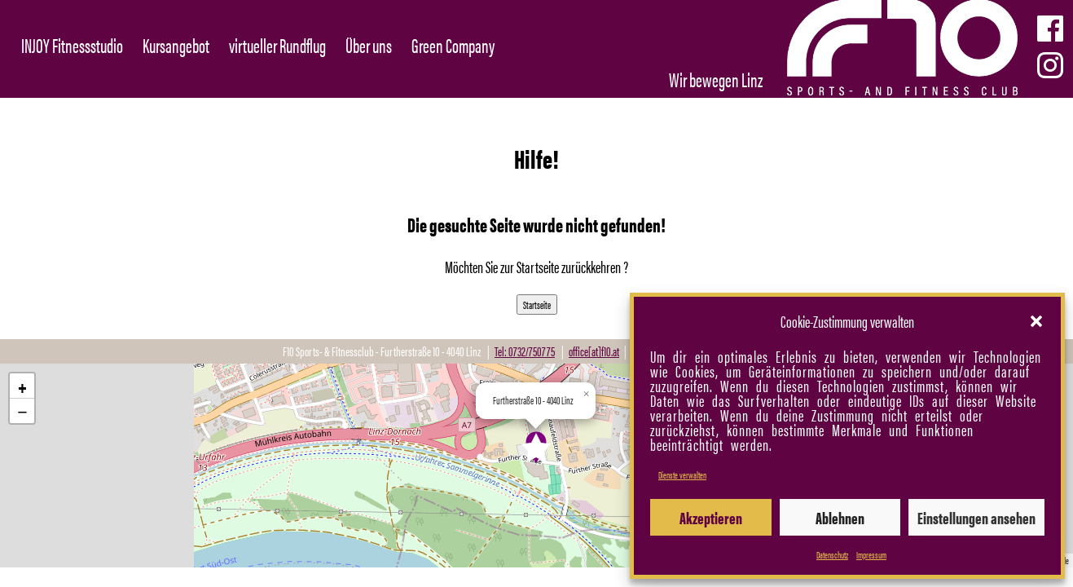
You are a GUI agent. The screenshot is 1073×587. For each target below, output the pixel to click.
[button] (1036, 321)
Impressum (871, 554)
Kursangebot (176, 45)
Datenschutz (832, 554)
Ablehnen (840, 517)
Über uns (368, 45)
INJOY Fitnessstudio (72, 45)
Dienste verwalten (682, 474)
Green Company (453, 45)
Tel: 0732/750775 (525, 351)
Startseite (537, 304)
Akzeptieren (710, 517)
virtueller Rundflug (277, 45)
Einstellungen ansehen (976, 517)
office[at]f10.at (594, 351)
